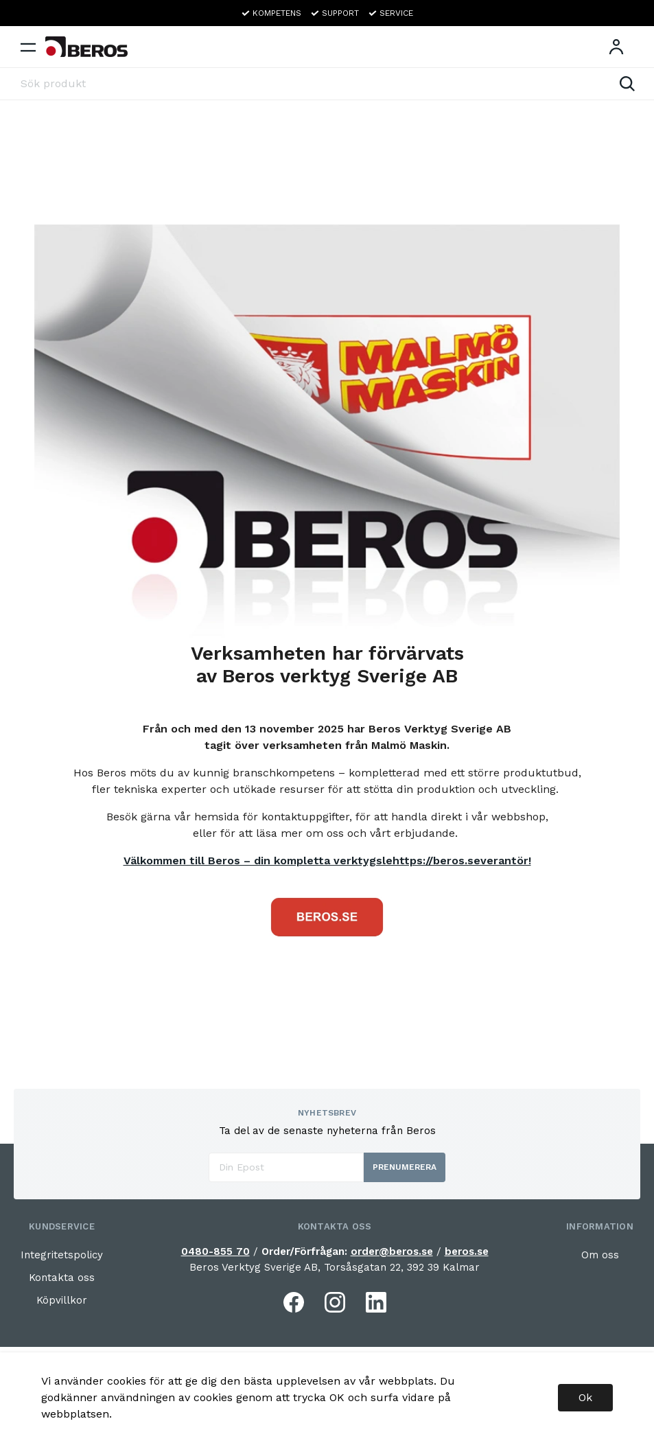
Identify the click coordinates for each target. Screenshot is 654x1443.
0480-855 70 (215, 1251)
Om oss (600, 1255)
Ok (585, 1397)
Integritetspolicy (62, 1255)
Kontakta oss (62, 1277)
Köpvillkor (61, 1300)
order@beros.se (392, 1251)
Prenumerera (404, 1167)
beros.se (467, 1251)
